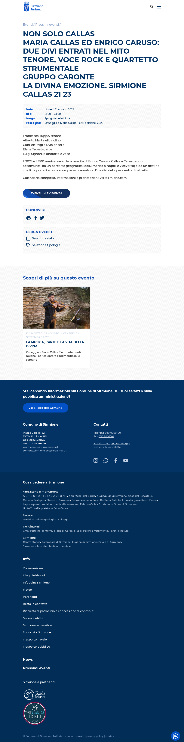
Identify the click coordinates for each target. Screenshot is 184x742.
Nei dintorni (31, 526)
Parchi (27, 519)
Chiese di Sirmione (58, 499)
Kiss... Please (149, 499)
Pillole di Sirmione (109, 541)
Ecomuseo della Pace (85, 499)
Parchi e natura (119, 530)
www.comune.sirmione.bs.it (40, 446)
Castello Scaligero (34, 499)
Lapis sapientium (34, 504)
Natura (28, 515)
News (28, 659)
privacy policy (94, 736)
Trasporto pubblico (36, 646)
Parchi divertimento (95, 530)
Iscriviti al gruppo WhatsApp (112, 443)
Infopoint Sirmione (36, 582)
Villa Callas (61, 508)
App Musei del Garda (82, 495)
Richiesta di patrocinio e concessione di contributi (58, 611)
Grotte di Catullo (110, 499)
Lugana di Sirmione (84, 541)
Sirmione (29, 538)
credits (110, 736)
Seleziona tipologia (43, 245)
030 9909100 (113, 432)
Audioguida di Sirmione (112, 495)
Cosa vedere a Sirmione (43, 482)
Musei (78, 530)
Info (26, 558)
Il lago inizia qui (34, 575)
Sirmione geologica (44, 519)
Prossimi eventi (36, 668)
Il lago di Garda (63, 530)
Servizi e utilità (33, 618)
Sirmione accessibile (37, 625)
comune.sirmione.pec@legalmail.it (44, 450)
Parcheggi (30, 597)
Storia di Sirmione (125, 504)
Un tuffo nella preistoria (38, 508)
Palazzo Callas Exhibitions (96, 504)
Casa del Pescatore (140, 495)
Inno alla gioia (131, 499)
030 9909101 (106, 436)
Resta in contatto (35, 604)
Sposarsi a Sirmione (37, 632)
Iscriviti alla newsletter (108, 446)
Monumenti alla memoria (62, 504)
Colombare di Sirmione (56, 541)
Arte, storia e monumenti (41, 491)
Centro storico (31, 541)
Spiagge (63, 519)
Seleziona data (40, 238)
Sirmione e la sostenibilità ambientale (47, 546)
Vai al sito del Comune (46, 407)
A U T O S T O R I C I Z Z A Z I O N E (45, 495)
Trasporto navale (35, 639)
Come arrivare (33, 568)
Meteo (27, 589)
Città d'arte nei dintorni (37, 530)
